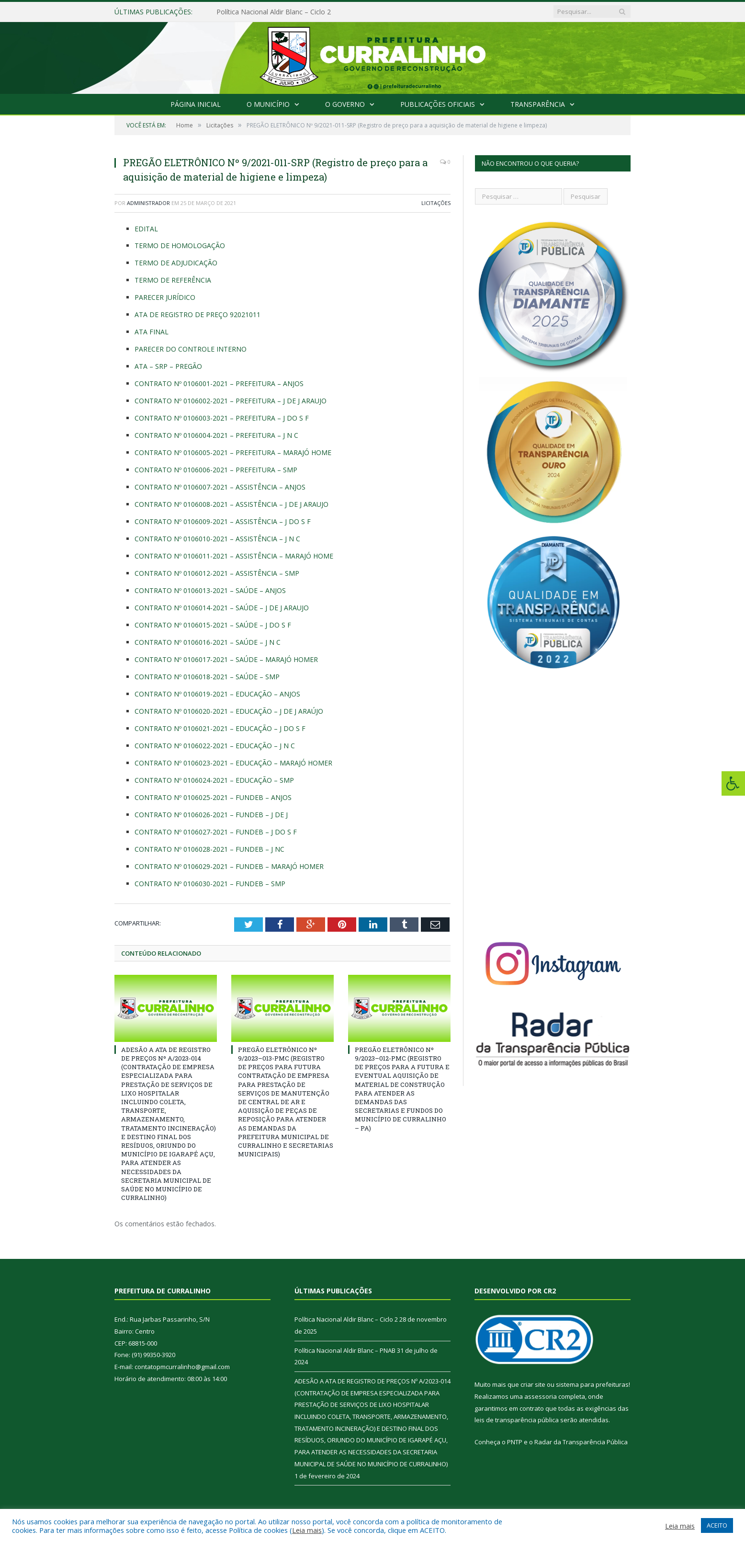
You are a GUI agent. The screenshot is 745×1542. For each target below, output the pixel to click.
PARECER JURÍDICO (165, 297)
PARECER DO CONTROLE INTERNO (191, 349)
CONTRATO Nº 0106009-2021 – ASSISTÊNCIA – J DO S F (223, 521)
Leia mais (307, 1530)
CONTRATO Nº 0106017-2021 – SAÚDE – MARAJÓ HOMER (226, 659)
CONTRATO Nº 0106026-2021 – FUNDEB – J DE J (211, 814)
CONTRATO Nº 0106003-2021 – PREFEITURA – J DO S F (222, 418)
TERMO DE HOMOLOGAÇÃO (180, 245)
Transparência (537, 104)
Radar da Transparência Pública (581, 1442)
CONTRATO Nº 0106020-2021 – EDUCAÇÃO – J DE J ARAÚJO (229, 711)
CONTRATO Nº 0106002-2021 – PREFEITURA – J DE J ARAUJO (231, 400)
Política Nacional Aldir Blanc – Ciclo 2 (273, 12)
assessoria (540, 1396)
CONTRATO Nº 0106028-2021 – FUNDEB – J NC (209, 849)
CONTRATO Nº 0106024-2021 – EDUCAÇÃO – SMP (214, 780)
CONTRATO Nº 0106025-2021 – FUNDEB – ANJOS (213, 797)
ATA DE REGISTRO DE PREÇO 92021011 (197, 314)
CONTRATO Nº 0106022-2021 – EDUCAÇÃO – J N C (215, 745)
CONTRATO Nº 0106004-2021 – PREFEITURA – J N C (216, 435)
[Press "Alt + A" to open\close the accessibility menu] (733, 783)
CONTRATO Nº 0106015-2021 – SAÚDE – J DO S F (213, 624)
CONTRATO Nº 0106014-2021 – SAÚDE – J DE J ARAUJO (222, 607)
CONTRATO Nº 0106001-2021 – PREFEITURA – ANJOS (219, 383)
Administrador (148, 202)
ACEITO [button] (717, 1525)
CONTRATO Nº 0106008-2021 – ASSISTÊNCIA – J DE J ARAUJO (231, 504)
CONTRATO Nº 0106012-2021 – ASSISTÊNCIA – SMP (217, 573)
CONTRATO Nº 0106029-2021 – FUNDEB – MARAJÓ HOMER (229, 866)
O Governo (345, 104)
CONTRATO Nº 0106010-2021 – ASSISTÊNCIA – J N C (217, 538)
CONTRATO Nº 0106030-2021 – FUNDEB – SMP (210, 883)
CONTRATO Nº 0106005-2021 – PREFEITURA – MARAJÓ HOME (233, 452)
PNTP (514, 1442)
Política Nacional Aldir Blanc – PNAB (344, 1350)
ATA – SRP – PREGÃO (168, 366)
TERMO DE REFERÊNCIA (173, 280)
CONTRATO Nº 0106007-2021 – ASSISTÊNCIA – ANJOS (220, 486)
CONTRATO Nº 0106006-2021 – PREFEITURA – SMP (216, 469)
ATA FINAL (152, 331)
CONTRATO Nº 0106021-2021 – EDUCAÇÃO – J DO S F (220, 728)
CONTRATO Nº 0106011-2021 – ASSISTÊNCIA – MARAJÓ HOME (234, 555)
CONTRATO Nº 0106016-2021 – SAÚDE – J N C (208, 642)
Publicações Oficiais (437, 104)
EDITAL (146, 228)
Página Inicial (195, 104)
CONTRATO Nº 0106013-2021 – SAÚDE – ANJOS (210, 590)
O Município (268, 104)
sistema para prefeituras (592, 1384)
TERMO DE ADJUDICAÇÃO (176, 262)
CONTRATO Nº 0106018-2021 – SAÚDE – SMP (207, 676)
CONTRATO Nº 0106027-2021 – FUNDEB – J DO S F (216, 831)
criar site (532, 1384)
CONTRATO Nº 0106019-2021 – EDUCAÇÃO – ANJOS (217, 693)
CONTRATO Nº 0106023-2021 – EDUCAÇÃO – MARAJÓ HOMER (233, 762)
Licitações (436, 202)
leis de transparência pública (516, 1420)
